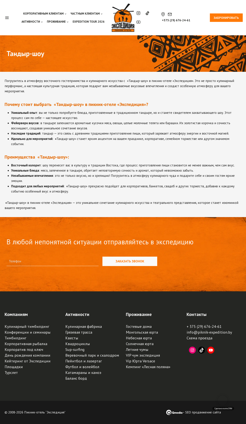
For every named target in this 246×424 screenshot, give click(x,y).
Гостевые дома (139, 326)
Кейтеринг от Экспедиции (28, 361)
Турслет (11, 372)
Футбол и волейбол (82, 366)
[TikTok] (147, 13)
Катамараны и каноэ (83, 372)
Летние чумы (137, 349)
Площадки (14, 366)
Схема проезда (199, 338)
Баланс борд (76, 378)
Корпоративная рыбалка (26, 343)
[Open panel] (9, 17)
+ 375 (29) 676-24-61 (204, 326)
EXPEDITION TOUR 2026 (89, 21)
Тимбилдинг (15, 338)
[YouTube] (138, 22)
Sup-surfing (75, 349)
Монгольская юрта (142, 332)
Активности (77, 314)
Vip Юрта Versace (140, 361)
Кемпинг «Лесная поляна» (148, 366)
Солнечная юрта (140, 343)
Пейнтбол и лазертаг (83, 361)
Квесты (71, 338)
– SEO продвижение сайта (201, 412)
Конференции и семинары (28, 332)
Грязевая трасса (78, 332)
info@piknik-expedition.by (209, 332)
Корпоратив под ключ (24, 349)
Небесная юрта (139, 338)
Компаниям (16, 314)
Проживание (139, 314)
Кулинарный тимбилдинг (27, 326)
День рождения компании (27, 355)
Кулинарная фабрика (83, 326)
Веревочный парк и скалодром (92, 355)
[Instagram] (138, 13)
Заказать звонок (130, 261)
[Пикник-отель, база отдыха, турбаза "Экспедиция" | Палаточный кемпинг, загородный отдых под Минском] (123, 17)
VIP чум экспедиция (143, 355)
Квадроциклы (77, 343)
